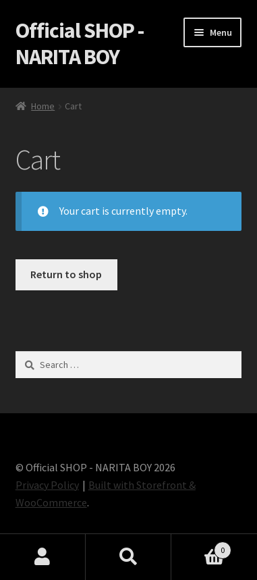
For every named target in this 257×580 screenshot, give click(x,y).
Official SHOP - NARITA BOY (80, 43)
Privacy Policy (47, 485)
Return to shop (66, 274)
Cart (201, 547)
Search (128, 557)
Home (43, 106)
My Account (43, 557)
